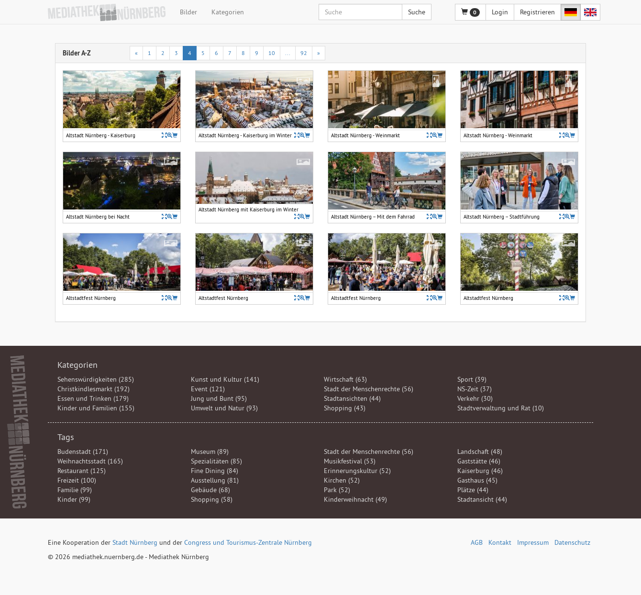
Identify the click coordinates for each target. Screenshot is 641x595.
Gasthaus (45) (477, 480)
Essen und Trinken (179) (93, 398)
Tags (65, 436)
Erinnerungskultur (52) (357, 470)
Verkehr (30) (475, 398)
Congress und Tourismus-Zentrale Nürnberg (248, 542)
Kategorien (227, 12)
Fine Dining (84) (214, 470)
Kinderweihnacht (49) (355, 499)
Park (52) (337, 489)
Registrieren (537, 12)
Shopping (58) (211, 499)
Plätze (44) (472, 489)
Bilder (188, 12)
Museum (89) (210, 451)
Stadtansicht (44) (482, 499)
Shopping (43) (344, 408)
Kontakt (499, 542)
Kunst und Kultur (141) (225, 379)
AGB (477, 542)
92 (303, 52)
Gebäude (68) (210, 489)
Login (500, 12)
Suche (416, 12)
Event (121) (208, 389)
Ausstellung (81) (215, 480)
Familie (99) (74, 489)
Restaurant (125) (81, 470)
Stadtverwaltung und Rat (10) (500, 408)
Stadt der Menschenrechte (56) (368, 389)
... (287, 52)
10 (271, 52)
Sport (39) (471, 379)
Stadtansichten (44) (352, 398)
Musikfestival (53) (350, 461)
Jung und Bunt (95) (219, 398)
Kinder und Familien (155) (95, 408)
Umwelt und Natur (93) (224, 408)
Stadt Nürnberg (134, 542)
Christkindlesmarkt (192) (93, 389)
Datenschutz (572, 542)
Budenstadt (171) (82, 451)
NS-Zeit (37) (474, 389)
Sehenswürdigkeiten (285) (95, 379)
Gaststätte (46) (478, 461)
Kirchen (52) (342, 480)
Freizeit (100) (76, 480)
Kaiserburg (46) (480, 470)
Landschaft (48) (479, 451)
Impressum (533, 542)
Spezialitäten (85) (216, 461)
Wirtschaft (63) (345, 379)
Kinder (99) (73, 499)
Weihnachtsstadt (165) (90, 461)
